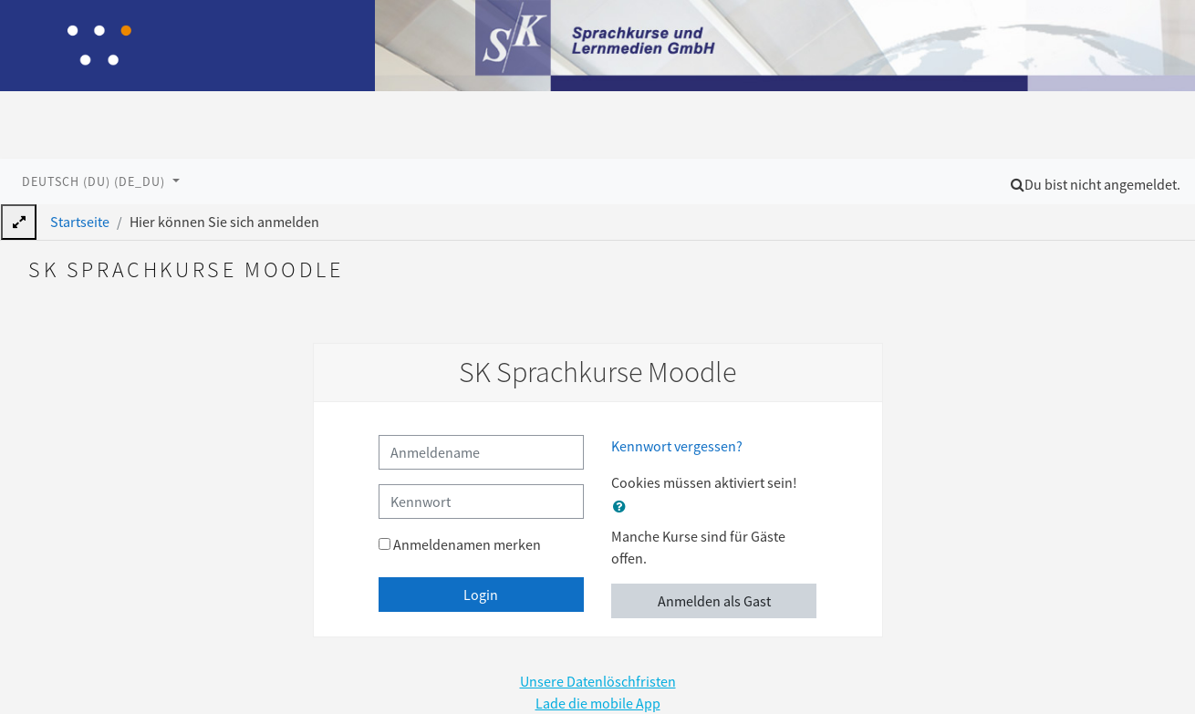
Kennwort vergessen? (677, 446)
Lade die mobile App (597, 703)
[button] (1017, 184)
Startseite (79, 221)
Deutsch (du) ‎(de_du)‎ (95, 181)
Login (480, 594)
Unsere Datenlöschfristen (598, 681)
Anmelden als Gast (714, 601)
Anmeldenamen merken (467, 544)
